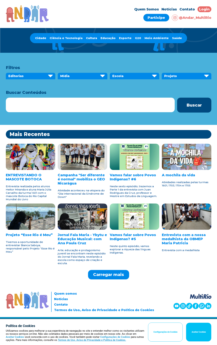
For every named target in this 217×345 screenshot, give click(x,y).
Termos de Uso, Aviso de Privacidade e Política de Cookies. (92, 340)
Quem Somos (146, 9)
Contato (187, 9)
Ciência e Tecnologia (66, 38)
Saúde (177, 38)
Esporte (125, 38)
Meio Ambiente (157, 38)
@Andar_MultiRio (191, 18)
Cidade (40, 38)
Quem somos (65, 293)
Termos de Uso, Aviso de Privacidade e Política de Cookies (104, 310)
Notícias (169, 9)
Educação (108, 38)
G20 (138, 38)
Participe (156, 18)
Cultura (91, 38)
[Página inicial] (27, 21)
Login (204, 9)
